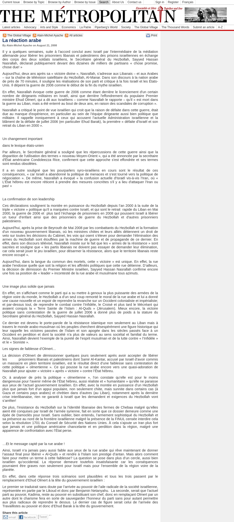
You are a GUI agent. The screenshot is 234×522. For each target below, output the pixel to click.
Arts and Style (49, 27)
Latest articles (11, 27)
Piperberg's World (106, 27)
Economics (69, 27)
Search (103, 2)
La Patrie (85, 27)
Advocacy (30, 27)
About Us (118, 2)
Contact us (134, 2)
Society (126, 27)
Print (154, 35)
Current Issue (11, 2)
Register (173, 2)
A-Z (220, 27)
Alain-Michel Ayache (50, 35)
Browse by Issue (85, 2)
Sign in (159, 2)
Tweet (43, 517)
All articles (76, 35)
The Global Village (146, 27)
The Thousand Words (175, 27)
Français (187, 2)
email (12, 517)
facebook (30, 517)
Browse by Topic (33, 2)
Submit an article (203, 27)
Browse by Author (59, 2)
